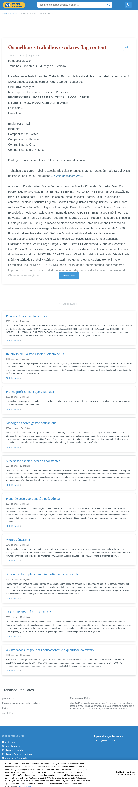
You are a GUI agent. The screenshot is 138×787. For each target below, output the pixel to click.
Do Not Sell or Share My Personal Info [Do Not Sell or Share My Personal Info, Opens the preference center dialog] (125, 780)
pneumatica (8, 698)
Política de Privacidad (13, 750)
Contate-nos (8, 742)
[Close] (135, 781)
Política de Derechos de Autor (17, 754)
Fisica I (5, 708)
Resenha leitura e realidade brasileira (21, 703)
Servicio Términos (11, 746)
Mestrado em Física (80, 698)
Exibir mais (69, 275)
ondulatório (7, 713)
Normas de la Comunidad (15, 758)
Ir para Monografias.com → (109, 736)
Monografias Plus (11, 14)
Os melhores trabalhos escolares (40, 14)
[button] (126, 48)
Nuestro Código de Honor (15, 762)
